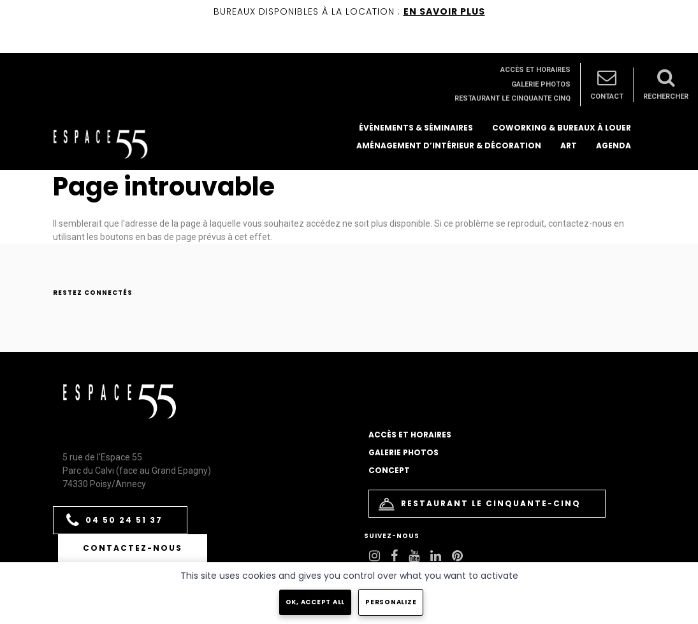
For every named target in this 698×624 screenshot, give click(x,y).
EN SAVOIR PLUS (444, 11)
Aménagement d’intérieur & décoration (448, 145)
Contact (606, 84)
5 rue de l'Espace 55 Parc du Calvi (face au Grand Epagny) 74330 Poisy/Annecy (136, 470)
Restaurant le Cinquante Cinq (512, 98)
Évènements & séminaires (416, 127)
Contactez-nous (132, 547)
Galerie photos (541, 84)
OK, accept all (315, 602)
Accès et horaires (535, 70)
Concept (389, 470)
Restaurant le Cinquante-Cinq (480, 504)
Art (568, 145)
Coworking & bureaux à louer (561, 127)
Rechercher (665, 84)
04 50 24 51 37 (114, 520)
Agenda (613, 145)
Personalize (390, 602)
